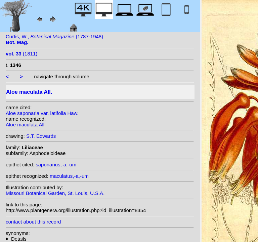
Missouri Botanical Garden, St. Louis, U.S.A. (55, 193)
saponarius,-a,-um (56, 164)
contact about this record (33, 222)
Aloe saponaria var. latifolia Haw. (42, 113)
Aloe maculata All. (26, 124)
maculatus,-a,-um (69, 176)
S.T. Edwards (41, 136)
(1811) (21, 53)
